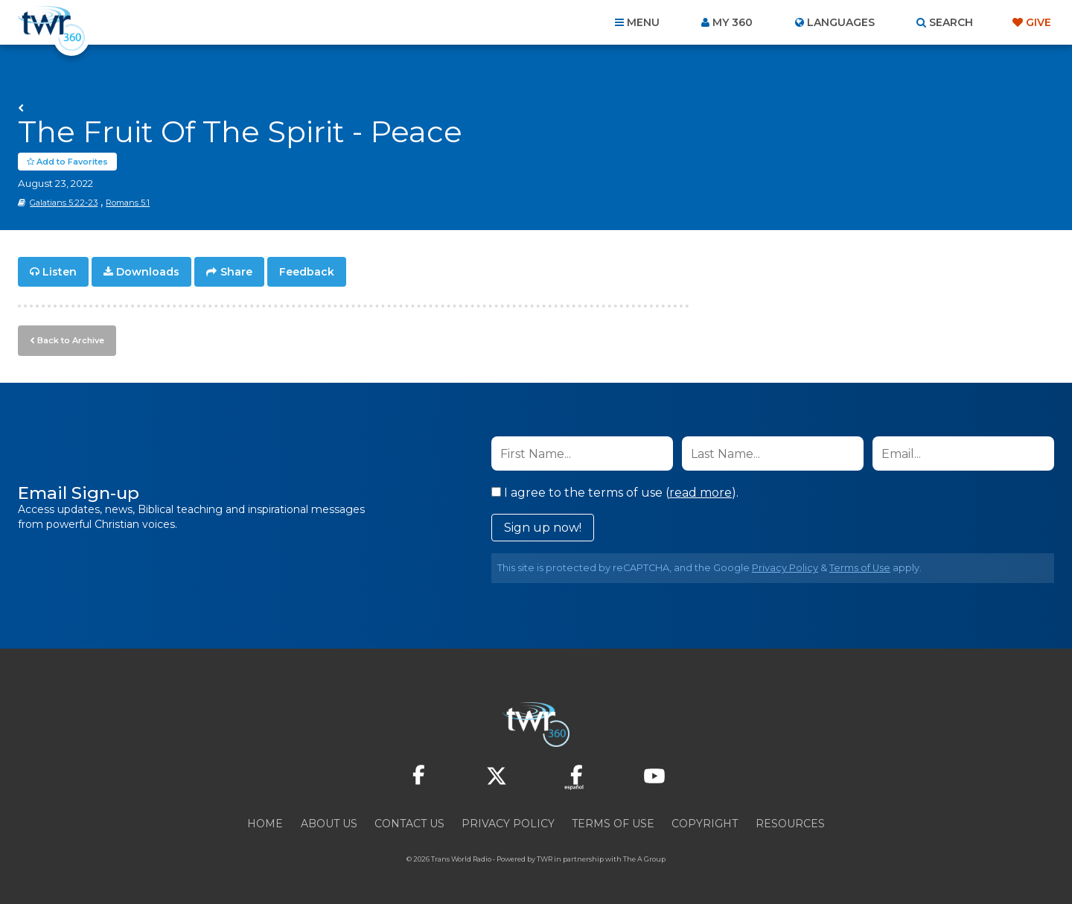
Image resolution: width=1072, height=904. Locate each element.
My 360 (732, 22)
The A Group (644, 859)
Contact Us (409, 823)
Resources (790, 823)
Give (1038, 22)
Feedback (306, 272)
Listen (59, 272)
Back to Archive (70, 340)
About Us (329, 823)
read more (700, 493)
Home (265, 823)
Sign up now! (542, 528)
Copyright (704, 823)
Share (236, 272)
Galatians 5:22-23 (64, 203)
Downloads (147, 272)
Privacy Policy (785, 567)
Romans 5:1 (128, 203)
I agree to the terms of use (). (614, 493)
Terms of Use (859, 567)
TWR (544, 859)
